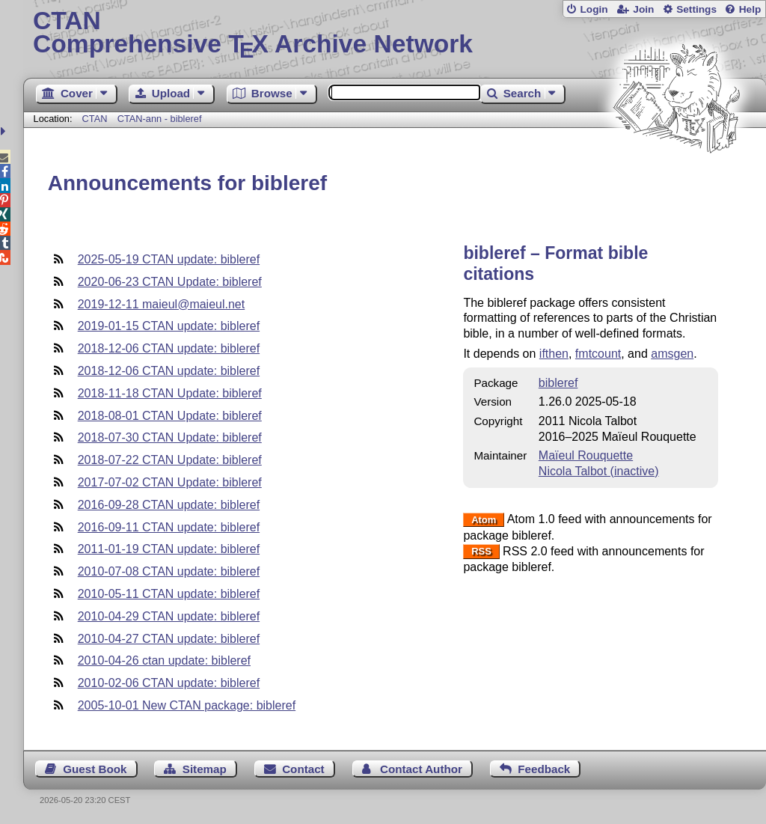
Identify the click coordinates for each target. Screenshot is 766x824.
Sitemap (205, 769)
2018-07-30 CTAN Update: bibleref (170, 437)
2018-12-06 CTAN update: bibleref (169, 348)
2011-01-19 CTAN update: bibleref (169, 549)
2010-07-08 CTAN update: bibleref (169, 571)
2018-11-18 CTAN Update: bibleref (170, 393)
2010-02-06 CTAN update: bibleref (169, 683)
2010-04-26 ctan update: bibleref (164, 660)
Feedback (544, 769)
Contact (303, 769)
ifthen (554, 353)
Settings (696, 9)
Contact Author (421, 769)
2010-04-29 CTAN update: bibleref (169, 616)
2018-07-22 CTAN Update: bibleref (170, 460)
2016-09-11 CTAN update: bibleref (169, 527)
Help (750, 9)
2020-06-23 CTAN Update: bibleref (170, 281)
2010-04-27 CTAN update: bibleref (169, 638)
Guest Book (94, 769)
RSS (481, 552)
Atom (483, 519)
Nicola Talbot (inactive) (599, 471)
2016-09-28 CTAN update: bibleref (169, 504)
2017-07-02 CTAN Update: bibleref (170, 482)
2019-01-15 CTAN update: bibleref (169, 326)
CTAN (95, 118)
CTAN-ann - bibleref (159, 118)
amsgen (672, 353)
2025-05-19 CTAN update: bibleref (169, 259)
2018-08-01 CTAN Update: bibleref (170, 415)
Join (643, 9)
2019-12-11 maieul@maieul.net (161, 304)
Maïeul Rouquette (586, 455)
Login (593, 9)
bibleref (558, 382)
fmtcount (598, 353)
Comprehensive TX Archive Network (394, 34)
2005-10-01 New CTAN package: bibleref (186, 705)
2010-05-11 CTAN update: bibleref (169, 594)
